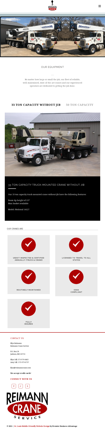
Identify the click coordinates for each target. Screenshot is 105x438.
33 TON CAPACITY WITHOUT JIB (36, 104)
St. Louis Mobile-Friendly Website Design (31, 426)
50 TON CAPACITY (79, 104)
